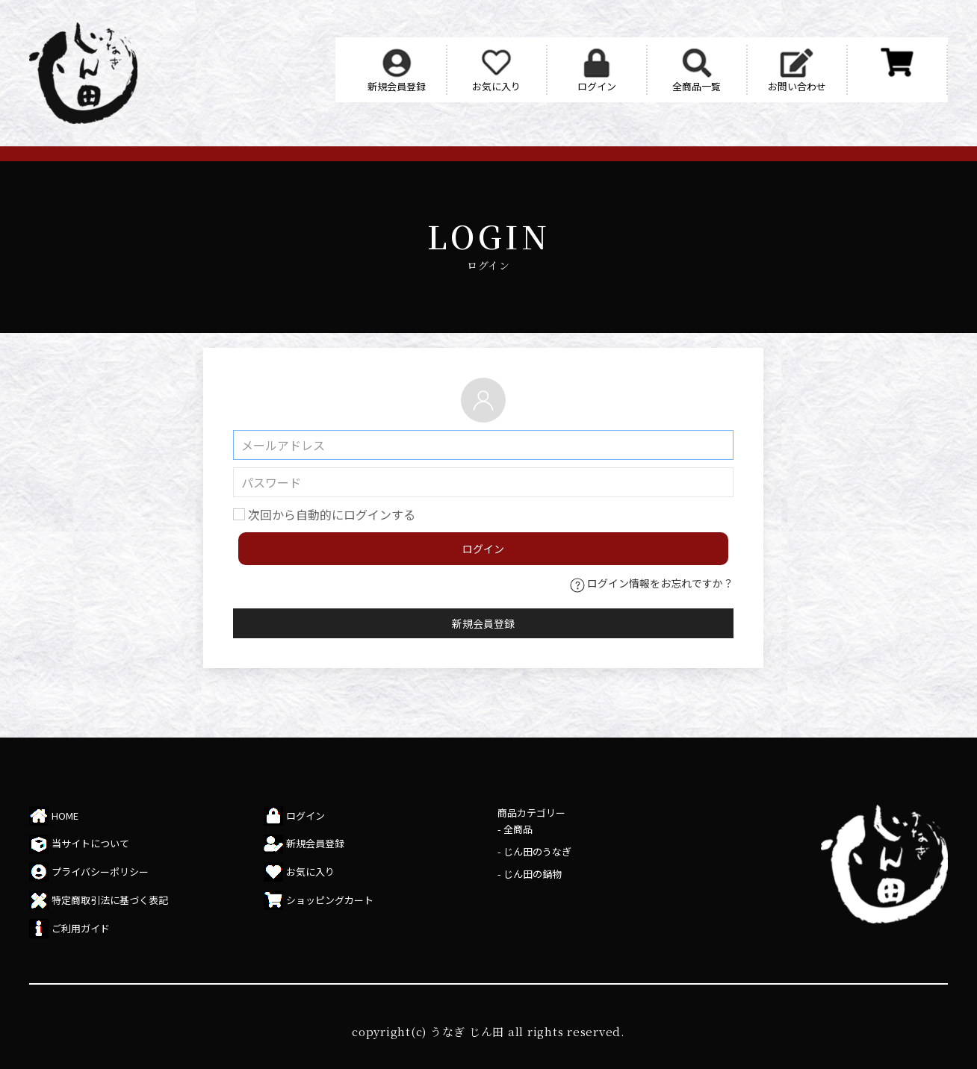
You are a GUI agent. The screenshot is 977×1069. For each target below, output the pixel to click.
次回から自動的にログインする (331, 514)
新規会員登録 (483, 623)
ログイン (483, 548)
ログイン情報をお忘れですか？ (651, 583)
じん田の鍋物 (532, 874)
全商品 (518, 829)
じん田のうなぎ (537, 851)
